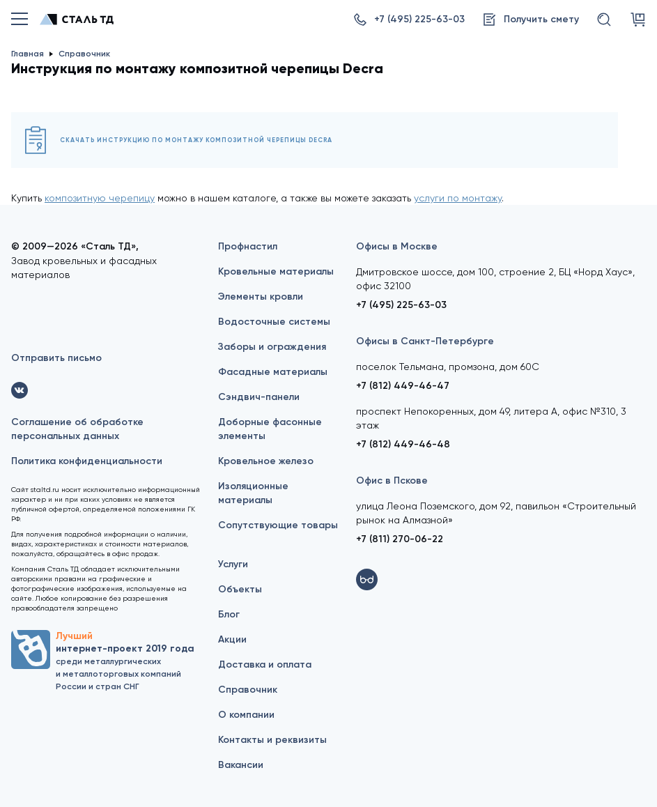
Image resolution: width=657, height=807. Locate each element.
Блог (229, 614)
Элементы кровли (260, 296)
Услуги (233, 564)
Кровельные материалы (276, 271)
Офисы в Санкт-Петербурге (425, 341)
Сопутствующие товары (278, 525)
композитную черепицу (100, 197)
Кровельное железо (266, 461)
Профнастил (247, 246)
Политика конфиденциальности (86, 461)
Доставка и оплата (264, 664)
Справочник (247, 689)
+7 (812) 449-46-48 (403, 444)
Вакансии (240, 765)
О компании (246, 715)
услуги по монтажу (458, 197)
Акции (232, 639)
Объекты (240, 589)
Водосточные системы (274, 322)
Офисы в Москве (397, 246)
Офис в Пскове (392, 480)
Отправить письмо (56, 358)
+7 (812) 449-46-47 (402, 386)
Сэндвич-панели (259, 397)
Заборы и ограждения (272, 347)
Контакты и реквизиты (272, 740)
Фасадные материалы (272, 372)
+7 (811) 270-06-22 (399, 539)
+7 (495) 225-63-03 (401, 305)
